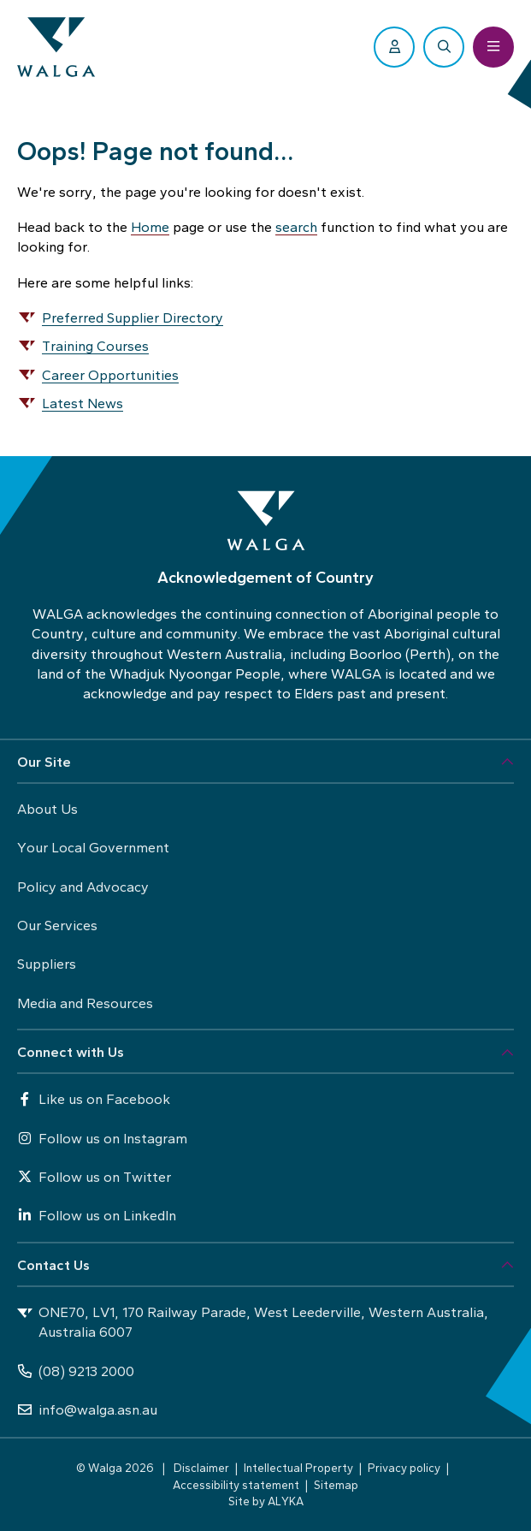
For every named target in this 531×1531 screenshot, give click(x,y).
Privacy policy (404, 1468)
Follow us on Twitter (94, 1177)
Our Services (57, 925)
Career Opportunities (110, 375)
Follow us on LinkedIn (96, 1216)
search (296, 227)
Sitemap (336, 1485)
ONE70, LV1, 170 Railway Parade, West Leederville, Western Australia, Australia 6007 (252, 1322)
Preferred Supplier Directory (132, 318)
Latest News (82, 403)
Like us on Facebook (93, 1099)
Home (150, 227)
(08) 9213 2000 (75, 1371)
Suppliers (46, 964)
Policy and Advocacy (83, 887)
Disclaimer (201, 1468)
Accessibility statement (236, 1485)
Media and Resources (85, 1003)
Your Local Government (93, 848)
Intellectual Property (298, 1468)
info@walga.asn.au (87, 1410)
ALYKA (286, 1501)
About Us (47, 809)
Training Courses (95, 346)
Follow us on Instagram (102, 1138)
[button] (265, 762)
